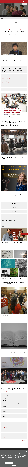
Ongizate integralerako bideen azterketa (14, 38)
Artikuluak (14, 427)
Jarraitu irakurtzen (4, 65)
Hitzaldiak (14, 434)
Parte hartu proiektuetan (14, 85)
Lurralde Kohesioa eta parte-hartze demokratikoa (14, 34)
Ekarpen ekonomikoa (14, 78)
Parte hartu (3, 247)
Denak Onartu (9, 463)
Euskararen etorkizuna (20, 31)
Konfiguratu (14, 465)
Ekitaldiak (14, 203)
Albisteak (14, 207)
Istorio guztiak (24, 440)
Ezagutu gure (14, 82)
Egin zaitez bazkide (14, 75)
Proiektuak (14, 211)
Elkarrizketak (14, 430)
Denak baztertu (18, 463)
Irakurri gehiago (6, 459)
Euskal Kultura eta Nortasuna (9, 31)
